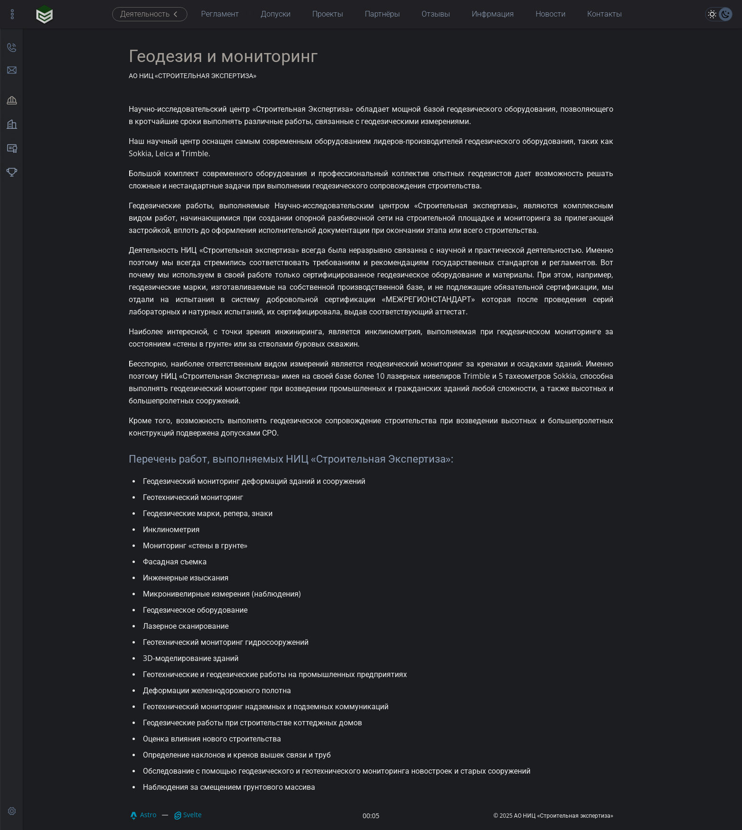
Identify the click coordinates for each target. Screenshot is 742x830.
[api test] (11, 811)
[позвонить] (11, 47)
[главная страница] (44, 14)
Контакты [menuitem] (604, 13)
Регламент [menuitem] (220, 13)
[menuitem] (12, 101)
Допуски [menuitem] (276, 13)
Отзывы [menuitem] (436, 13)
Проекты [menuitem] (327, 13)
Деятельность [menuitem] (149, 13)
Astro (143, 816)
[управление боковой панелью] (12, 14)
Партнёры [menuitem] (382, 13)
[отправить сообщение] (11, 70)
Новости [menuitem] (550, 13)
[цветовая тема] (719, 14)
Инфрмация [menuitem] (493, 13)
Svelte (188, 815)
